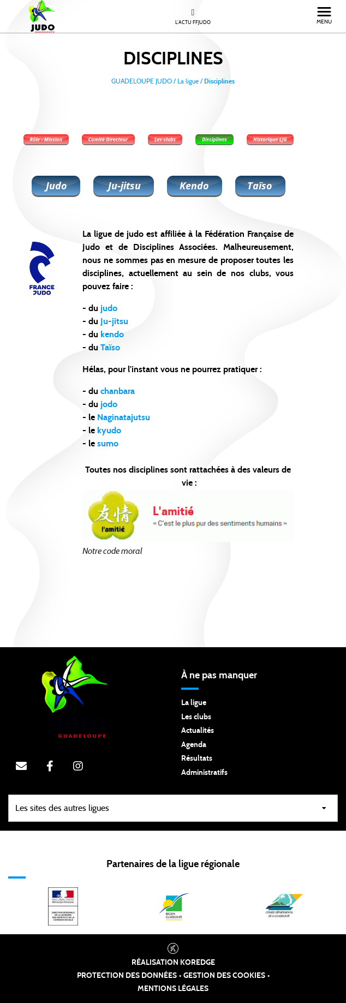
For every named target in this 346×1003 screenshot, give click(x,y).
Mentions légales (173, 989)
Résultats (196, 758)
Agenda (193, 745)
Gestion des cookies (224, 976)
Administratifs (204, 773)
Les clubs (196, 717)
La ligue (193, 703)
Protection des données (127, 976)
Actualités (197, 731)
